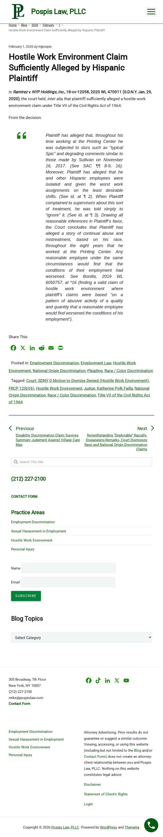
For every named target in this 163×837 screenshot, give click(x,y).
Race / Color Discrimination (128, 370)
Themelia (132, 827)
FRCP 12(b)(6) (21, 388)
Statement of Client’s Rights (106, 794)
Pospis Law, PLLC (65, 827)
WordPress (108, 827)
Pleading (95, 370)
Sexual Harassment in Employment (38, 531)
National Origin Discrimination (59, 370)
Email (63, 582)
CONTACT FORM (24, 497)
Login (88, 804)
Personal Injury (22, 549)
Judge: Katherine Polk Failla (108, 388)
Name (15, 568)
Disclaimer (92, 784)
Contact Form (95, 756)
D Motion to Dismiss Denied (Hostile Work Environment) (99, 380)
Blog (137, 750)
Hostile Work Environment (59, 388)
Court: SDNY (37, 380)
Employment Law (96, 363)
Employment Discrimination (54, 363)
